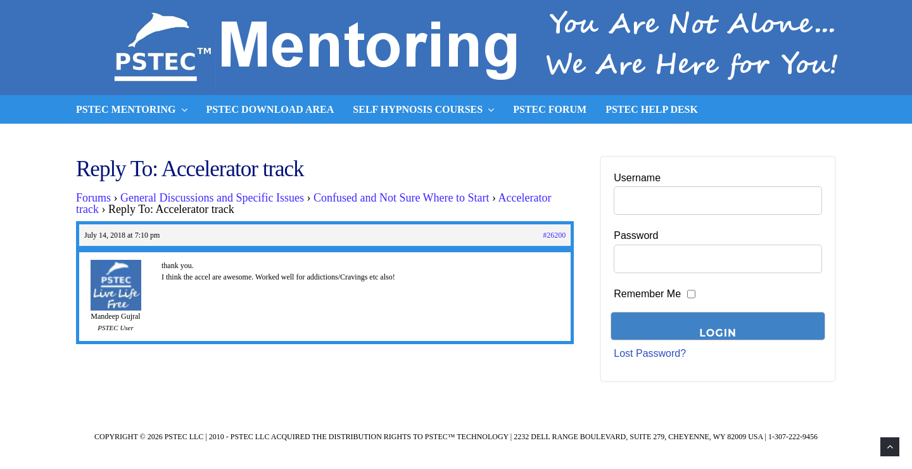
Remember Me (647, 293)
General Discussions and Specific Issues (212, 197)
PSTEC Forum (549, 109)
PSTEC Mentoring (131, 109)
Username (637, 177)
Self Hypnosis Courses (423, 109)
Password (636, 235)
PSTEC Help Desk (651, 109)
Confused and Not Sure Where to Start (402, 197)
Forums (93, 197)
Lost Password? (650, 353)
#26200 (554, 235)
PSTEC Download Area (270, 109)
